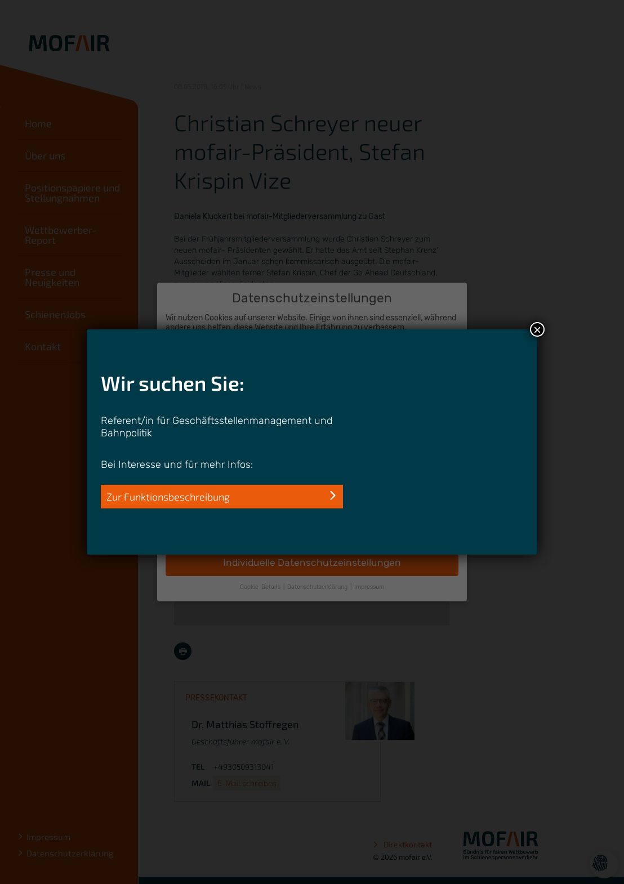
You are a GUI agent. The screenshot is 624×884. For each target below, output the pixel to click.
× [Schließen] (537, 329)
